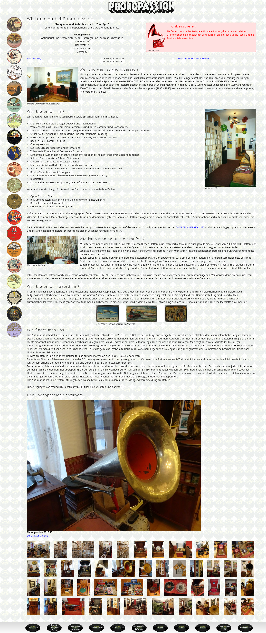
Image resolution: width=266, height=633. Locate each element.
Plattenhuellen (118, 627)
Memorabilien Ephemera (139, 627)
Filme (160, 627)
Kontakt (203, 627)
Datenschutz (245, 627)
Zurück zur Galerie (37, 535)
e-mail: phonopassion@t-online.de (193, 58)
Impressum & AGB (224, 627)
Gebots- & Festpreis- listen (54, 627)
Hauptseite (32, 627)
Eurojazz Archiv (96, 627)
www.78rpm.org (34, 58)
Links (181, 627)
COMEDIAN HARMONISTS (190, 227)
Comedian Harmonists (75, 627)
